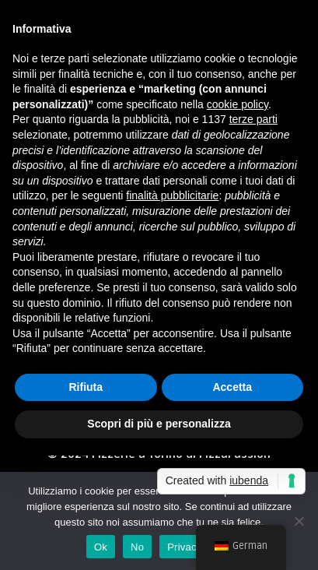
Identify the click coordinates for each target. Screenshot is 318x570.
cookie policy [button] (237, 104)
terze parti (253, 119)
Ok (100, 547)
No (137, 547)
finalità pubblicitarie (172, 195)
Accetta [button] (232, 387)
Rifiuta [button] (85, 387)
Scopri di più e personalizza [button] (158, 423)
